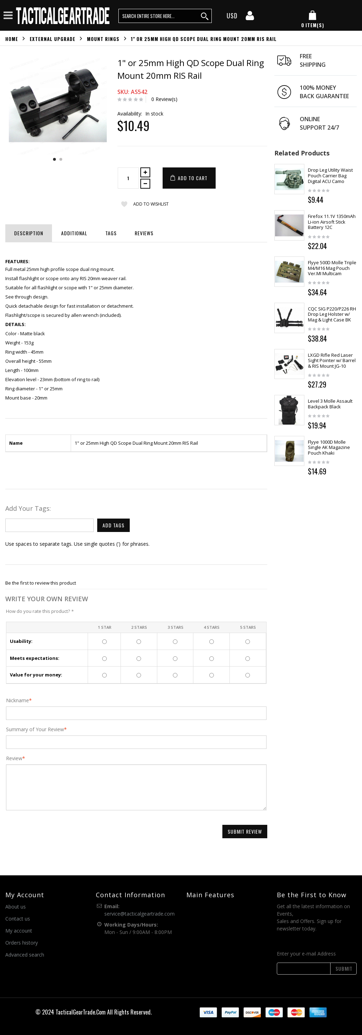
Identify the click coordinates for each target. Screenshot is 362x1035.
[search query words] (165, 16)
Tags (111, 233)
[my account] (250, 17)
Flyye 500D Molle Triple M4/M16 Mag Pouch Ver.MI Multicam (332, 268)
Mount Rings (103, 38)
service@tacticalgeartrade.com (139, 913)
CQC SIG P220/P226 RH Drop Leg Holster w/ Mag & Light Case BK (332, 314)
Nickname (17, 700)
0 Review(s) (164, 99)
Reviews (144, 233)
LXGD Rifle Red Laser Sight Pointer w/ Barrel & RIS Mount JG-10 (332, 360)
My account (18, 930)
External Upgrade (52, 38)
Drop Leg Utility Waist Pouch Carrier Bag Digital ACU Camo (330, 175)
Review (14, 758)
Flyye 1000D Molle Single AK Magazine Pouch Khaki (329, 447)
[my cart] (312, 19)
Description (28, 233)
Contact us (17, 918)
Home (11, 38)
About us (15, 906)
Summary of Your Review (35, 729)
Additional (74, 233)
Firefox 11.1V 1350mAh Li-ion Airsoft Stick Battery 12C (332, 221)
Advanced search (24, 954)
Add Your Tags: (28, 508)
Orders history (21, 942)
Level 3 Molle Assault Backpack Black (330, 404)
